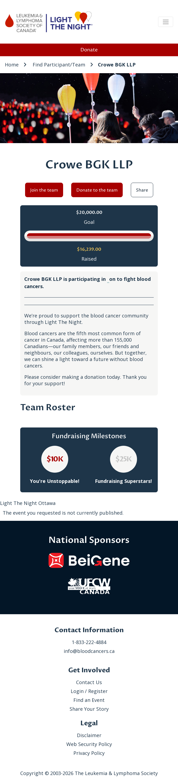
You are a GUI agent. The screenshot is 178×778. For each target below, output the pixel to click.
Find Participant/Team (59, 64)
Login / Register (89, 691)
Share (142, 190)
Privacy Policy (89, 753)
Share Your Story (89, 709)
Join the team (44, 190)
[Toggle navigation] (165, 22)
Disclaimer (89, 735)
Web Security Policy (89, 744)
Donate (89, 50)
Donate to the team (97, 190)
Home (12, 64)
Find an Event (89, 700)
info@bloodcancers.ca (89, 651)
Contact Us (89, 682)
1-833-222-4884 (89, 642)
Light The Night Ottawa (28, 503)
